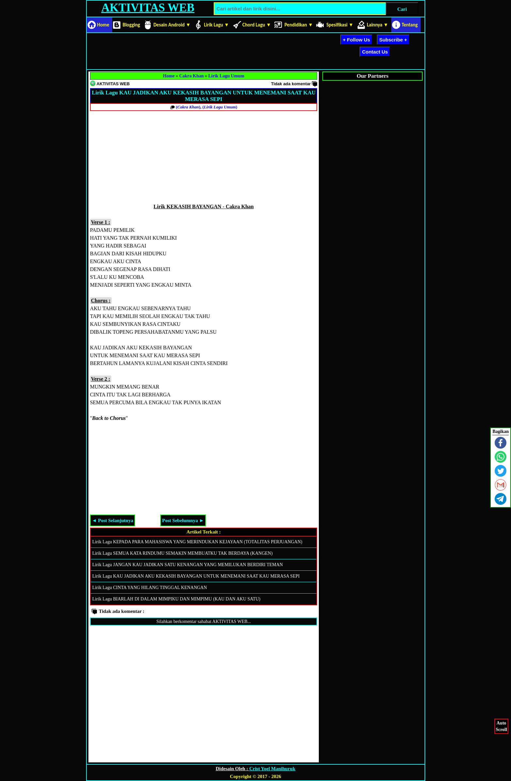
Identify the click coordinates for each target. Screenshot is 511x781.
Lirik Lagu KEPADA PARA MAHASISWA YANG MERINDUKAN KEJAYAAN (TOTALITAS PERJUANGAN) (197, 541)
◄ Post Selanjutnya (112, 520)
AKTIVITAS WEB (147, 7)
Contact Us (375, 52)
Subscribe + (393, 39)
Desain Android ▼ (172, 25)
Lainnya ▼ (377, 25)
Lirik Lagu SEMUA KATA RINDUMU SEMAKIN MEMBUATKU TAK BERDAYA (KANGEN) (182, 553)
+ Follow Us (356, 39)
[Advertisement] (207, 50)
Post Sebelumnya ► (183, 520)
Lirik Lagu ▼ (216, 25)
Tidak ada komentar (291, 83)
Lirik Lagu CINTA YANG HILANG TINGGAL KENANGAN (149, 587)
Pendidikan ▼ (299, 25)
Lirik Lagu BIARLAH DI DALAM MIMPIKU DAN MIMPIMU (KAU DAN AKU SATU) (176, 599)
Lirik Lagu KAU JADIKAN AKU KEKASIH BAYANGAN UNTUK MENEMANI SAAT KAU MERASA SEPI (196, 576)
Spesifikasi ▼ (339, 25)
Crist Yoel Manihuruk (272, 768)
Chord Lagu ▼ (256, 25)
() (188, 106)
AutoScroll (501, 726)
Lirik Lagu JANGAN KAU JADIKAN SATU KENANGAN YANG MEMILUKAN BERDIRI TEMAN (187, 564)
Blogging (131, 25)
